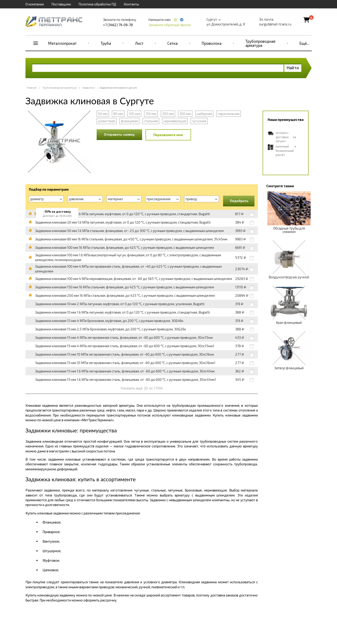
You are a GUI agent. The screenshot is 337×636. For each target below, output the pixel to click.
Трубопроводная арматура (260, 43)
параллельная (228, 114)
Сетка (172, 43)
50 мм (103, 114)
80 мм (118, 114)
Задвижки (88, 87)
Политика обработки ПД (97, 4)
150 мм (151, 114)
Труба (106, 43)
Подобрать (239, 201)
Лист (139, 43)
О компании (34, 4)
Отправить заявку (119, 134)
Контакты (131, 4)
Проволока (211, 43)
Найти (293, 67)
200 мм (168, 114)
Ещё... (304, 43)
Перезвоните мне (168, 135)
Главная (32, 87)
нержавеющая (174, 121)
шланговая (106, 121)
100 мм (134, 114)
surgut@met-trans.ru (275, 24)
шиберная (204, 114)
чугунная (199, 121)
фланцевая (129, 121)
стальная (151, 121)
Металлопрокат (62, 43)
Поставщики (61, 4)
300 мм (185, 114)
